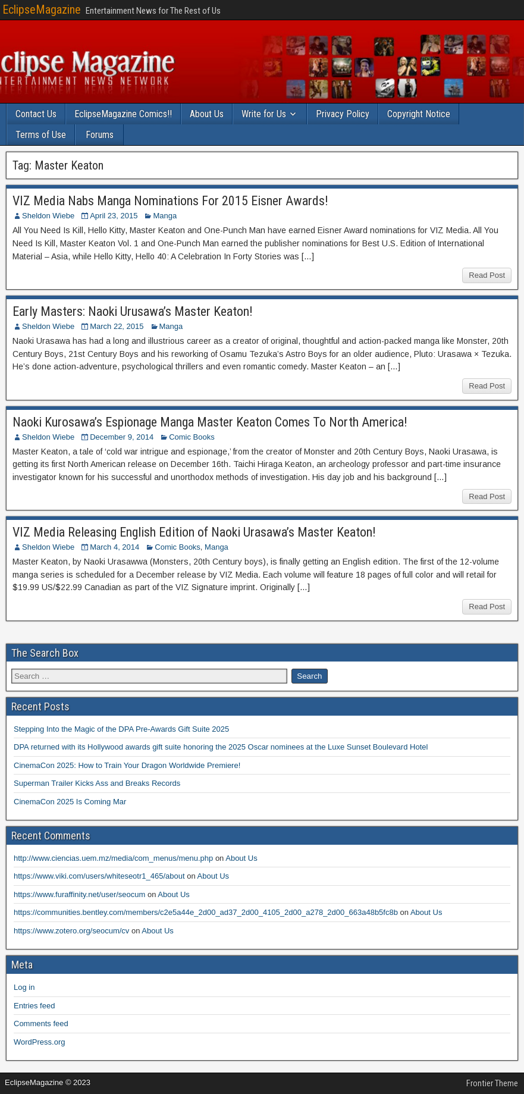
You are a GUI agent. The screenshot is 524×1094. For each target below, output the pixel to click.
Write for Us (263, 114)
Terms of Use (40, 134)
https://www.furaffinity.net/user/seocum (79, 894)
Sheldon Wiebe (48, 215)
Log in (24, 987)
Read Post (487, 275)
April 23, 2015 (113, 215)
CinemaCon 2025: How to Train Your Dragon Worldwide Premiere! (127, 765)
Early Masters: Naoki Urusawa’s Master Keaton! (132, 311)
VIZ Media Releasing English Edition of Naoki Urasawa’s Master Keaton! (194, 532)
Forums (100, 134)
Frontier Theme (492, 1083)
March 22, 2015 (116, 326)
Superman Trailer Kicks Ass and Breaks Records (97, 783)
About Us (207, 114)
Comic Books (192, 436)
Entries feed (34, 1005)
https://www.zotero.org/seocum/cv (71, 930)
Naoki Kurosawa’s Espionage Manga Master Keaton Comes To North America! (209, 422)
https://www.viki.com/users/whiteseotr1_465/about (99, 876)
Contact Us (36, 114)
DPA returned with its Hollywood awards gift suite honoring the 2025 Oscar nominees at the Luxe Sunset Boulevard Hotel (221, 746)
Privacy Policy (342, 114)
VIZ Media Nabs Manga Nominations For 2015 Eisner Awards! (170, 200)
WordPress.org (39, 1041)
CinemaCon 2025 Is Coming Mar (70, 801)
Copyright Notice (418, 114)
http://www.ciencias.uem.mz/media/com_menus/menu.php (113, 858)
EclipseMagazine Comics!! (123, 114)
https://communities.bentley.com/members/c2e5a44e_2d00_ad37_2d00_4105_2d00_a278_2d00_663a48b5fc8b (206, 912)
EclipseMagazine (41, 9)
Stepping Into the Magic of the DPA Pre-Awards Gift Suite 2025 (121, 729)
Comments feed (41, 1023)
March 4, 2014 (114, 547)
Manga (165, 215)
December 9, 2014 (121, 436)
